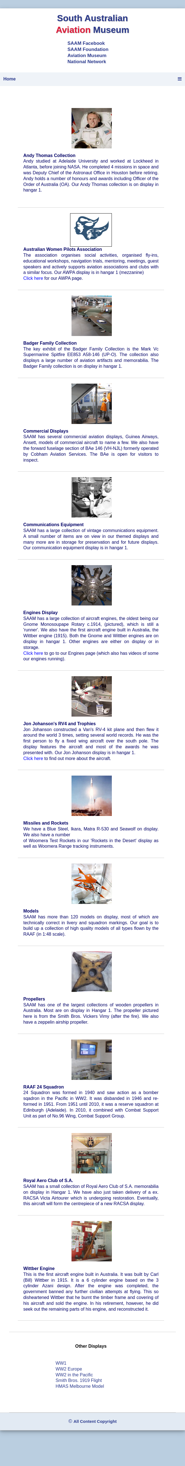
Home (9, 79)
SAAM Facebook (86, 43)
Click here (33, 278)
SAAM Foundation (88, 49)
